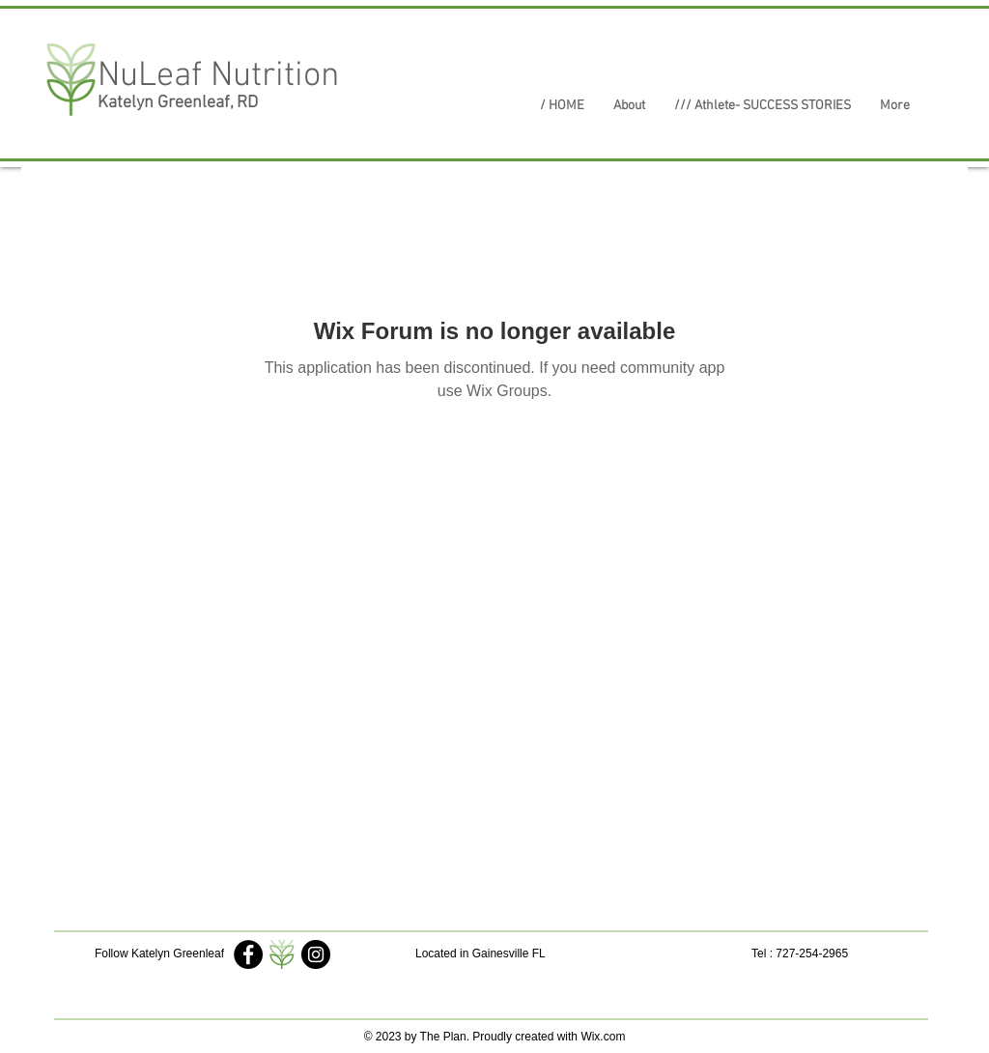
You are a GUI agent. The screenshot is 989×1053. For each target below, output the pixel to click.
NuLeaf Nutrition (218, 76)
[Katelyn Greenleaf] (248, 954)
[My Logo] (282, 954)
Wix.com (602, 1036)
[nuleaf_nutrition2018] (315, 954)
